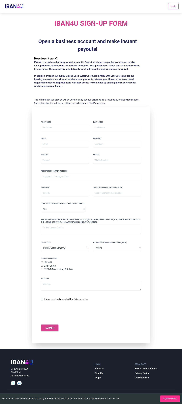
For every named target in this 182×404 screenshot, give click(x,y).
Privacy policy (81, 299)
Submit (50, 327)
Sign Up (99, 373)
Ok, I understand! (170, 399)
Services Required (49, 258)
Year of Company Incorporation (107, 187)
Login (173, 6)
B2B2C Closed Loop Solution (57, 269)
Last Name (98, 122)
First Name (46, 122)
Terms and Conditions (146, 368)
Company (97, 138)
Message (45, 279)
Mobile (96, 155)
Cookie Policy (142, 377)
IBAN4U (46, 262)
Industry (45, 187)
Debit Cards (48, 265)
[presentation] (62, 312)
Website (44, 155)
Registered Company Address (54, 171)
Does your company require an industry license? (63, 204)
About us (99, 368)
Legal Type (46, 242)
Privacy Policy (142, 373)
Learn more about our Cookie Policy (101, 398)
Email (43, 138)
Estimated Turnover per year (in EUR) (110, 242)
